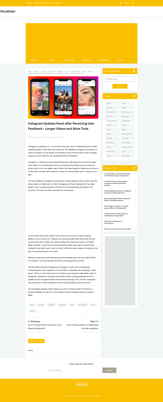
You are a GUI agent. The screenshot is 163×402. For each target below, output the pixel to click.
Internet (109, 138)
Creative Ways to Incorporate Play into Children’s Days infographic (117, 175)
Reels (49, 146)
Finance (124, 125)
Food (108, 130)
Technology (69, 60)
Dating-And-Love (128, 112)
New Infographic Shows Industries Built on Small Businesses (117, 199)
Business (86, 60)
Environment (126, 121)
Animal (109, 103)
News (52, 60)
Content (41, 305)
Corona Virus (111, 112)
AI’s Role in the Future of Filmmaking (113, 222)
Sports (109, 147)
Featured (34, 60)
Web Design (126, 156)
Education (125, 116)
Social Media (104, 60)
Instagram (62, 305)
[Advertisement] (81, 39)
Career (124, 108)
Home (29, 3)
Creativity (51, 305)
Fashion (109, 125)
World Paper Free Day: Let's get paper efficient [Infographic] (116, 207)
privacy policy (81, 384)
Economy (110, 116)
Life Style (125, 138)
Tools (93, 305)
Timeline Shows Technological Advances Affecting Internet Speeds (115, 183)
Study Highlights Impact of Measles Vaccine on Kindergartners (117, 192)
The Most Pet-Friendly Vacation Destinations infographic (116, 215)
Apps (32, 305)
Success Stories (127, 147)
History (109, 134)
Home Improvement (128, 134)
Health (121, 60)
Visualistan (83, 396)
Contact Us (56, 3)
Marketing (110, 143)
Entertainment (111, 121)
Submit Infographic (42, 3)
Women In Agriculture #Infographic (117, 229)
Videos (32, 311)
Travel (124, 151)
